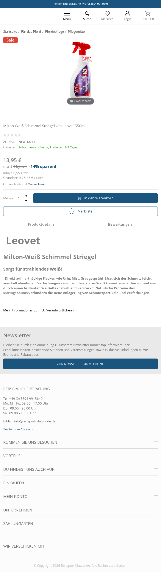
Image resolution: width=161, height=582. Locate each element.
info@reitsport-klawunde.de (34, 421)
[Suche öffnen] (87, 16)
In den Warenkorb (96, 198)
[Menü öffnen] (67, 16)
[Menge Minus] (26, 200)
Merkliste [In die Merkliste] (80, 211)
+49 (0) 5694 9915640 (94, 4)
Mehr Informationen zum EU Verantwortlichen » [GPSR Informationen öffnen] (38, 310)
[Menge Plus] (26, 195)
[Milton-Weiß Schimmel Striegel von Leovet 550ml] (80, 71)
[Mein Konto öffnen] (127, 16)
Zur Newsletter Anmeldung (80, 364)
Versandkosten (37, 184)
